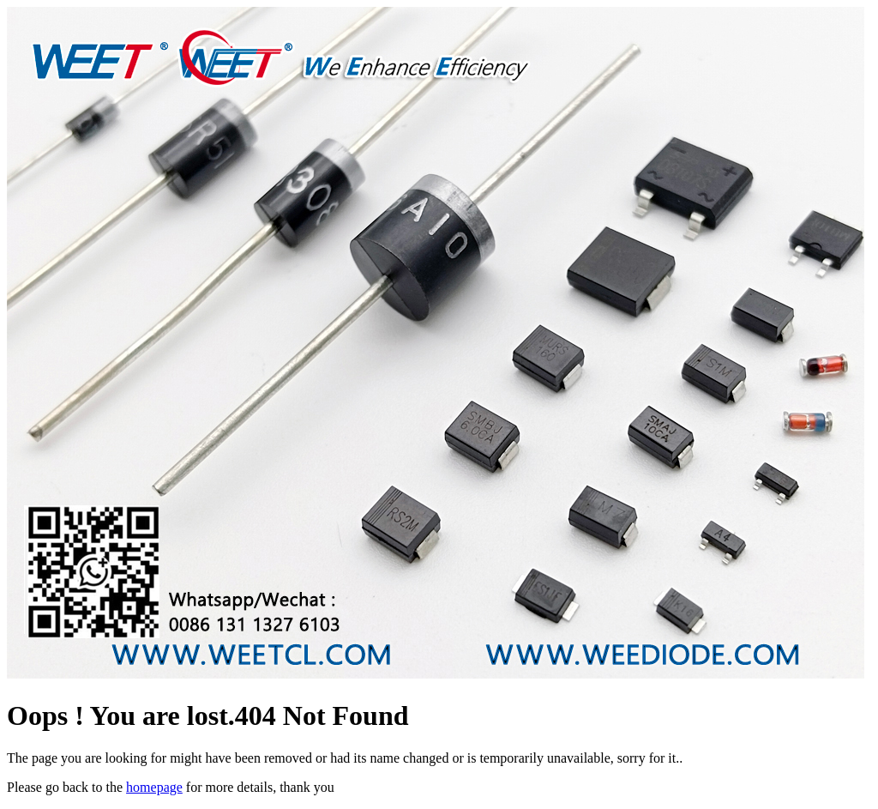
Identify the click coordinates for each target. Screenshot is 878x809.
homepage (154, 787)
